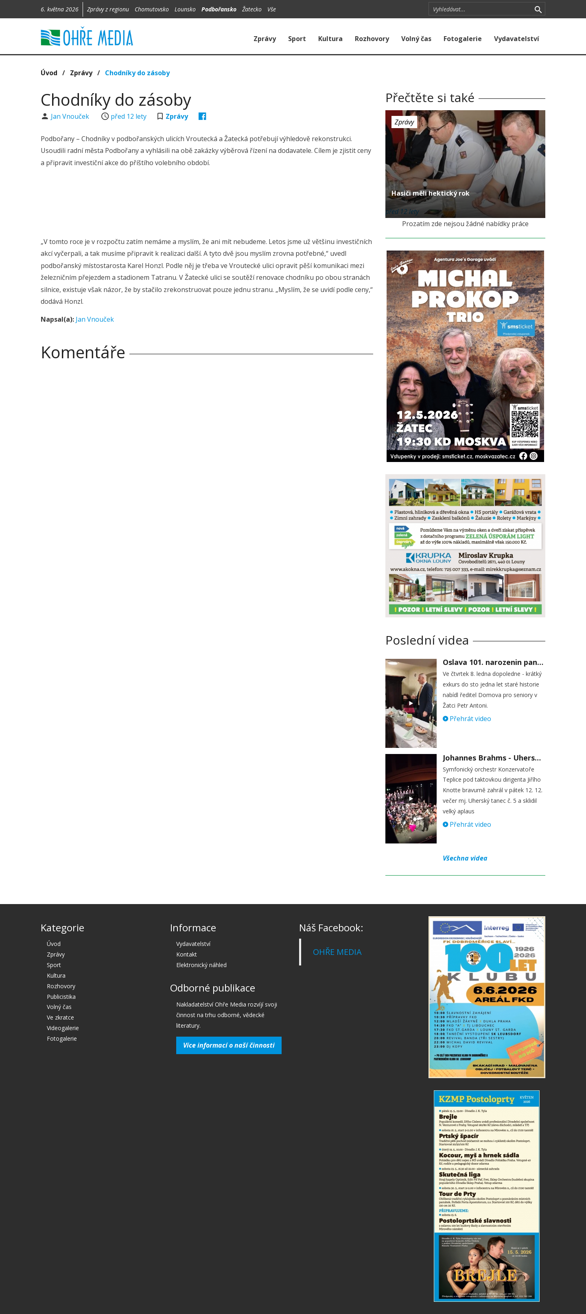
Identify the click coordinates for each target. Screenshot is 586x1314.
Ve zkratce (60, 1017)
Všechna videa (465, 858)
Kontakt (186, 954)
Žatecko (252, 9)
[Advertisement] (207, 203)
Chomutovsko (152, 9)
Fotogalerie (463, 38)
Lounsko (185, 9)
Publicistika (61, 996)
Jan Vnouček (71, 116)
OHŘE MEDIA (337, 951)
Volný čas (416, 38)
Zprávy (265, 38)
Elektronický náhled (201, 965)
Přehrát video (467, 718)
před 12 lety (128, 116)
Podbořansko (218, 9)
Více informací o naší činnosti (229, 1045)
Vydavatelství (516, 38)
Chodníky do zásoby (137, 72)
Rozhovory (372, 38)
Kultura (330, 38)
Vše (271, 9)
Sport (297, 38)
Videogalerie (63, 1028)
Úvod (49, 72)
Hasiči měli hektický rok (430, 193)
